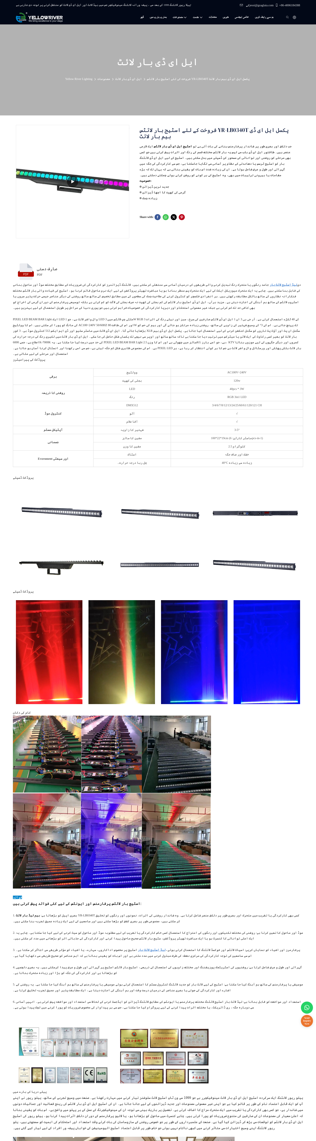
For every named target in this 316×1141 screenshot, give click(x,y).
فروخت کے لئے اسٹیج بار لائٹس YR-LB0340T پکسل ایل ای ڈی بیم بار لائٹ (198, 79)
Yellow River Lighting (79, 79)
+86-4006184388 (287, 5)
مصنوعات (104, 79)
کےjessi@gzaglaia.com (257, 5)
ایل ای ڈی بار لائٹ (128, 79)
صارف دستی (47, 268)
